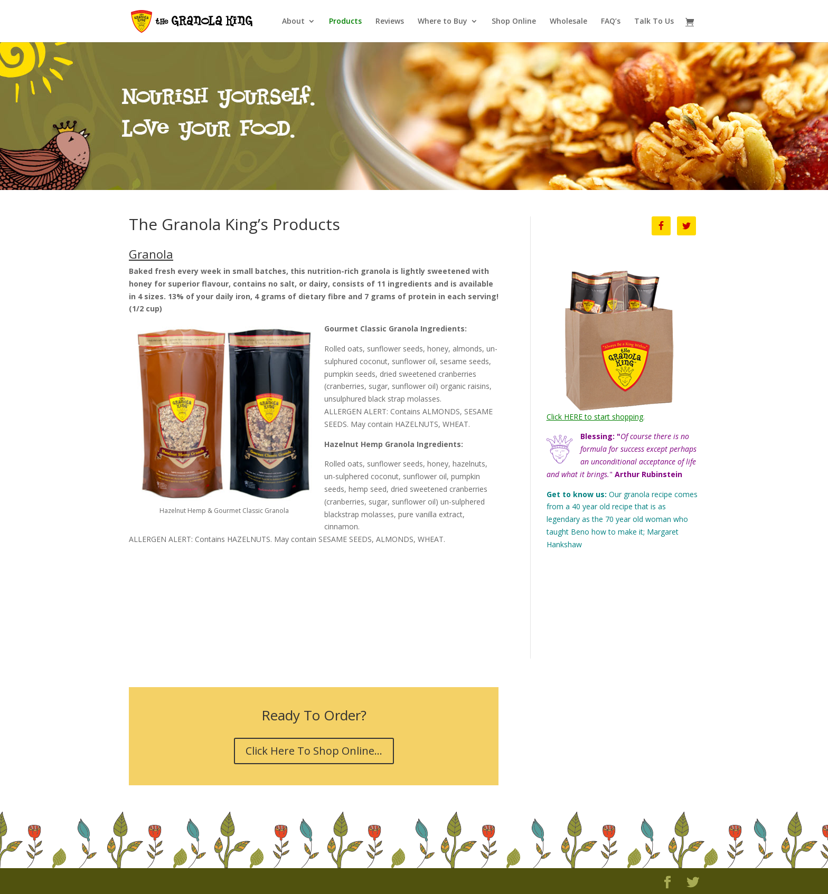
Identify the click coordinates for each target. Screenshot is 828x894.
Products (345, 21)
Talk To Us (654, 21)
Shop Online (514, 21)
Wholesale (568, 21)
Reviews (389, 21)
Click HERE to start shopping (595, 417)
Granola (151, 254)
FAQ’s (610, 21)
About (293, 21)
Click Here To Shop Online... (314, 751)
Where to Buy (442, 21)
